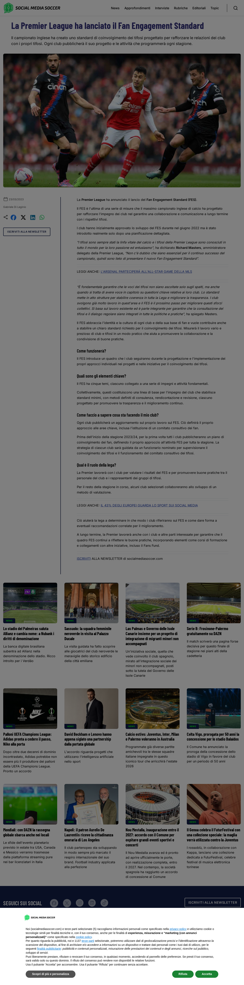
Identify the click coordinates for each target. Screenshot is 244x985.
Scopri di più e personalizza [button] (50, 974)
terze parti (88, 940)
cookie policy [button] (84, 937)
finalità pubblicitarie (49, 948)
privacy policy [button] (178, 929)
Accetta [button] (207, 974)
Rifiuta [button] (183, 974)
